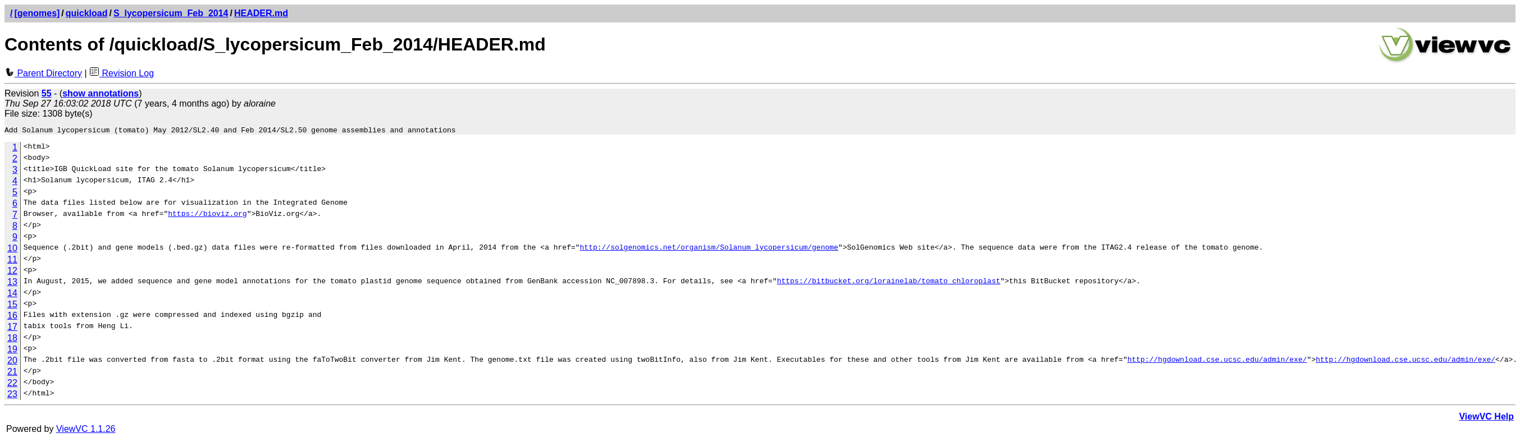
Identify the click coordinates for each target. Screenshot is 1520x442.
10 (12, 250)
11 (12, 261)
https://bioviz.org (207, 216)
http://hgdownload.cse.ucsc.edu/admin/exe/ (1217, 362)
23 (12, 395)
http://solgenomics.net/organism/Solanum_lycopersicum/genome (708, 250)
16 (12, 317)
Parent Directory (43, 73)
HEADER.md (261, 13)
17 (12, 328)
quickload (87, 13)
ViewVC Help (1486, 418)
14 (12, 295)
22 (12, 384)
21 (12, 373)
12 (12, 272)
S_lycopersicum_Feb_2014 (171, 13)
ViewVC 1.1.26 (86, 430)
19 (12, 351)
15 (12, 306)
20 (12, 362)
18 (12, 339)
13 (12, 283)
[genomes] (37, 13)
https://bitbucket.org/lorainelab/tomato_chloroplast (888, 284)
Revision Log (121, 73)
